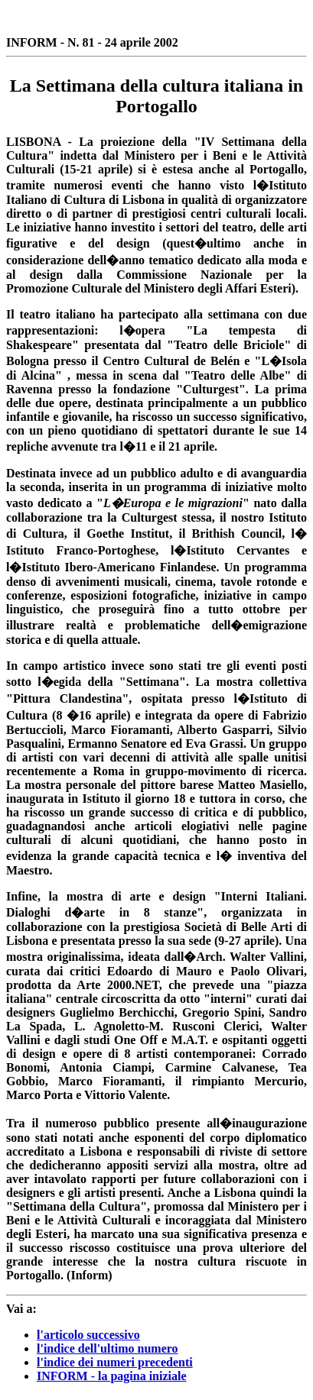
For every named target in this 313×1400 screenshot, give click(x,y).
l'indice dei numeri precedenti (115, 1362)
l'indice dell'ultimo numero (107, 1348)
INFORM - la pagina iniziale (112, 1375)
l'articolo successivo (88, 1334)
